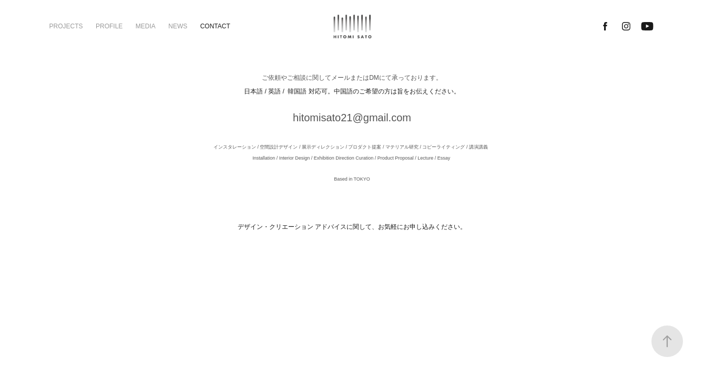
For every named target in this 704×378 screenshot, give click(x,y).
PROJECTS (66, 26)
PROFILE (109, 26)
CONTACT (215, 26)
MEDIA (146, 26)
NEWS (177, 26)
